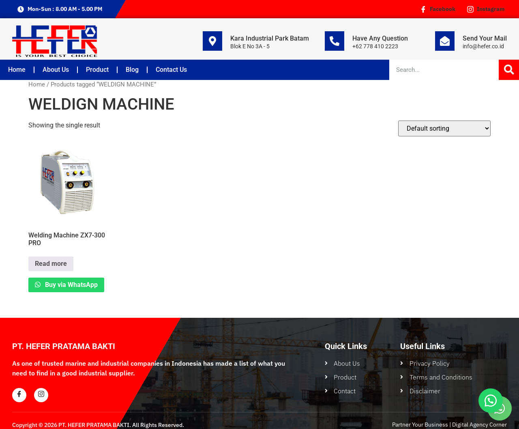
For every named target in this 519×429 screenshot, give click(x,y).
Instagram (486, 9)
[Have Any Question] (334, 41)
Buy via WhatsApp (70, 285)
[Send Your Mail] (445, 41)
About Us (56, 69)
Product (97, 69)
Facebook (437, 9)
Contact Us (171, 69)
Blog (132, 69)
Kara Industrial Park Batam (269, 38)
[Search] (509, 70)
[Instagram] (41, 395)
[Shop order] (444, 128)
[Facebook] (19, 395)
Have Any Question (380, 38)
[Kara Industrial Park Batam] (212, 41)
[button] (490, 400)
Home (17, 69)
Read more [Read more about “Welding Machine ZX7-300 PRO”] (51, 263)
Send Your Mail (485, 38)
